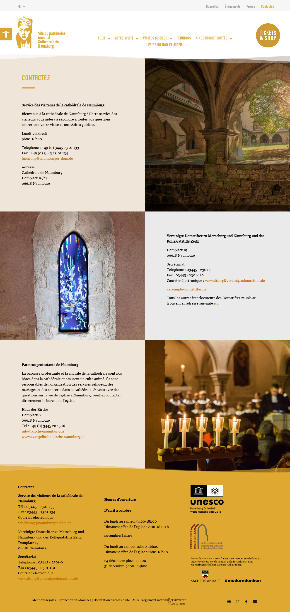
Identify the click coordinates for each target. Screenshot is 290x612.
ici (216, 303)
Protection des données (75, 600)
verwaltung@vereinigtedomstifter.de (235, 280)
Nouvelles (212, 7)
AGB (135, 600)
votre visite (126, 38)
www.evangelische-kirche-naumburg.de (53, 437)
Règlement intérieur (155, 600)
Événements (232, 7)
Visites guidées (157, 38)
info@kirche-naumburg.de (43, 431)
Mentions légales (44, 600)
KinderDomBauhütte (214, 38)
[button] (6, 34)
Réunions (183, 39)
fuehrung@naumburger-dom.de (47, 158)
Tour (104, 38)
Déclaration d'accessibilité (112, 600)
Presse (250, 7)
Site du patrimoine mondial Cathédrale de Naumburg (51, 40)
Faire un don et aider (165, 45)
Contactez (267, 7)
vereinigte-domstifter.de (186, 289)
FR (21, 7)
